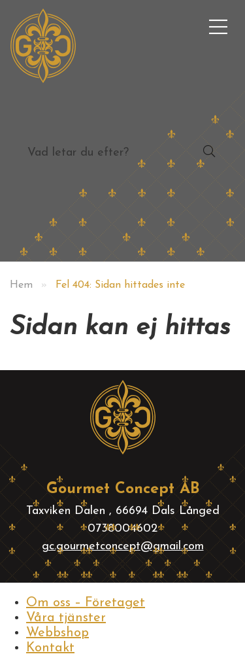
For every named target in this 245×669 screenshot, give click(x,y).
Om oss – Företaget (85, 602)
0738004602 (122, 529)
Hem (21, 285)
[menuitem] (218, 27)
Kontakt (50, 648)
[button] (209, 152)
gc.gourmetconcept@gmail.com (123, 546)
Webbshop (57, 633)
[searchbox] (96, 152)
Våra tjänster (66, 618)
